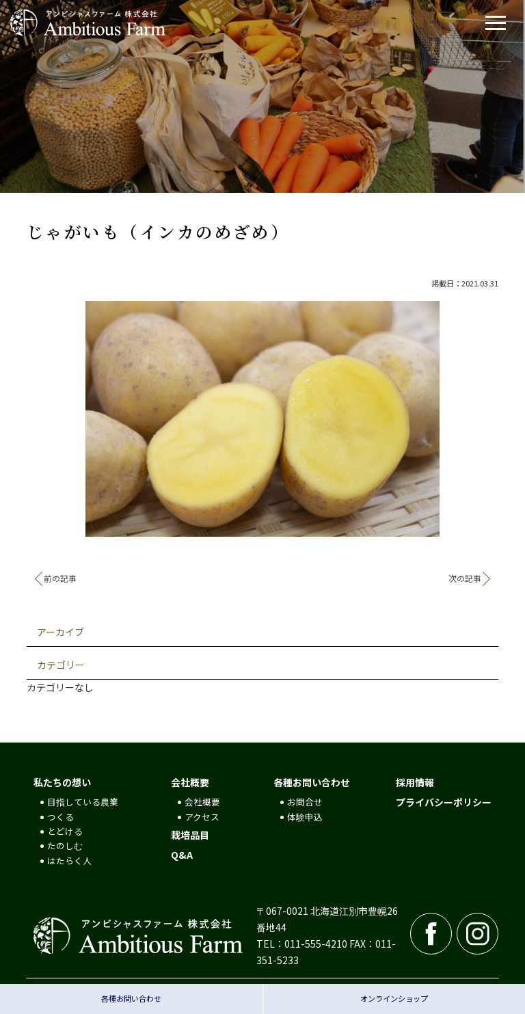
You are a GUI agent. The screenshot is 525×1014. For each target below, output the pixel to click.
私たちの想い (62, 782)
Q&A (182, 855)
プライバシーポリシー (444, 802)
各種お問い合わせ (311, 782)
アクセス (202, 816)
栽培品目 (190, 835)
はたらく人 (69, 860)
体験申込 (305, 816)
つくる (60, 816)
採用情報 (415, 782)
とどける (65, 831)
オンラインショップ (394, 998)
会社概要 (190, 782)
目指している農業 (82, 801)
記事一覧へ (262, 580)
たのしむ (65, 845)
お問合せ (305, 801)
